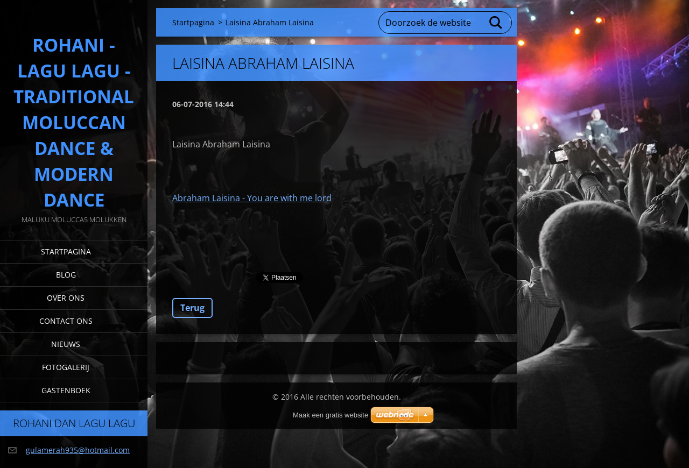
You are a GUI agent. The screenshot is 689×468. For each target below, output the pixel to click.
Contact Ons (66, 321)
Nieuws (65, 344)
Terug (192, 308)
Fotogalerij (65, 367)
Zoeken (496, 23)
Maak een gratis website (330, 415)
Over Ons (66, 298)
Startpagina (66, 251)
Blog (66, 275)
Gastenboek (65, 390)
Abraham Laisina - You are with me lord (252, 198)
